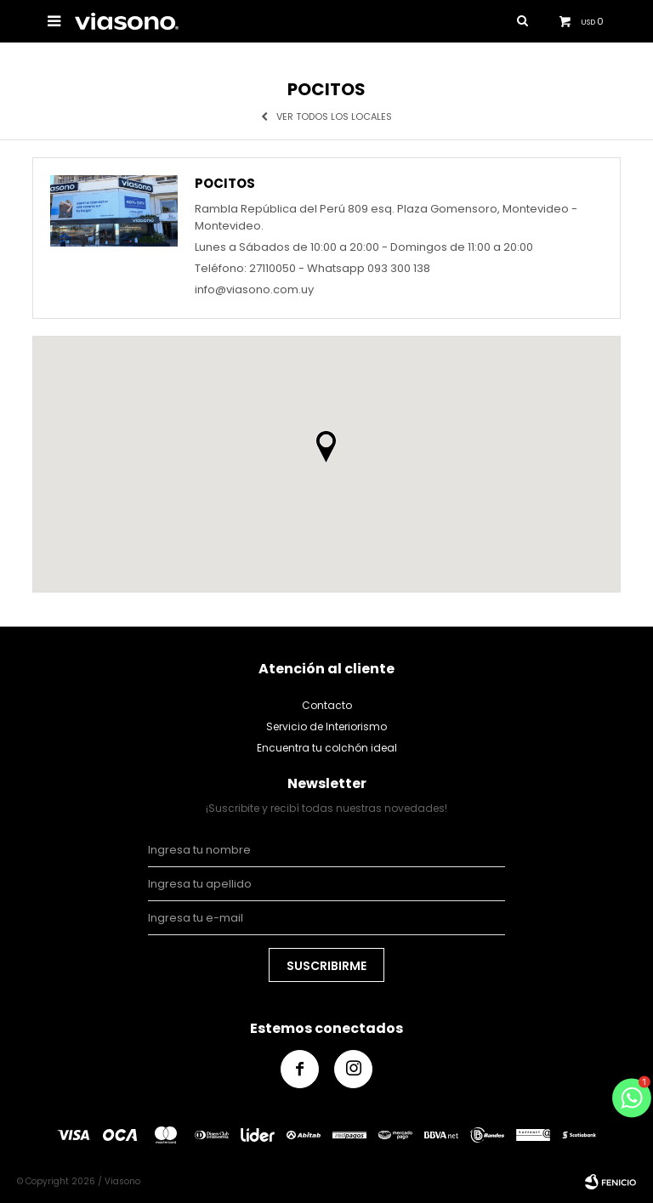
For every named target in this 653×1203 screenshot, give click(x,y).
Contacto (327, 705)
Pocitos (225, 183)
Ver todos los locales (334, 117)
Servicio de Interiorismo (326, 726)
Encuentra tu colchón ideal (327, 748)
